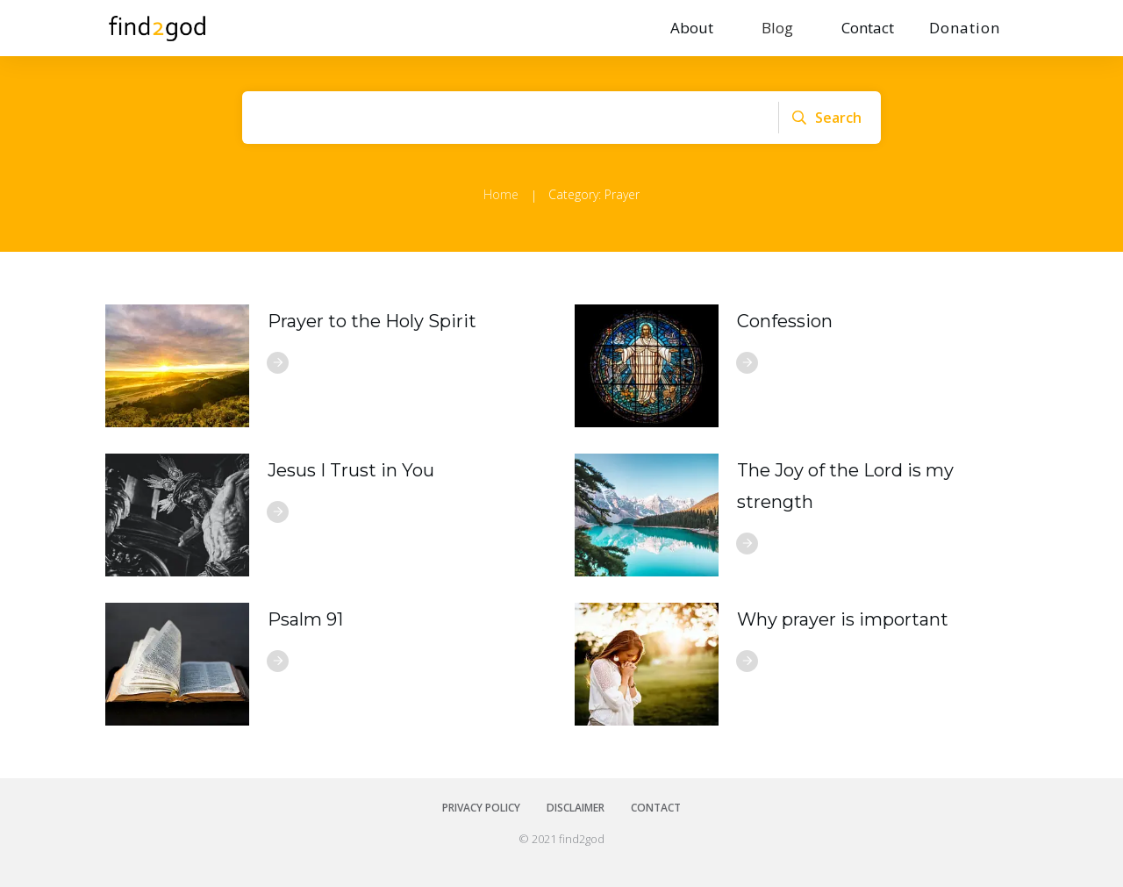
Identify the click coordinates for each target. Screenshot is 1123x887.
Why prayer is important (842, 619)
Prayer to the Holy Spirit (372, 321)
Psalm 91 (305, 619)
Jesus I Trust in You (351, 470)
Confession (785, 321)
